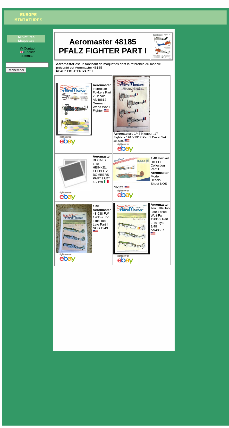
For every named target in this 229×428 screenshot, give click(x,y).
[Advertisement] (114, 307)
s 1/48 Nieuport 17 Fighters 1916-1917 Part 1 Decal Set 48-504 (139, 137)
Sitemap (27, 56)
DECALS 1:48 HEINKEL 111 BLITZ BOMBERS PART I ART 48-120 (102, 169)
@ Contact (27, 48)
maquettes (111, 64)
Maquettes (26, 40)
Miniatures (26, 37)
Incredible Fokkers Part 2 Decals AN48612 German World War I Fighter (102, 97)
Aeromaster (65, 64)
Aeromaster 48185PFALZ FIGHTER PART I (79, 69)
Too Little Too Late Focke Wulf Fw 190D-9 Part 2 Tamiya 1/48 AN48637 (160, 219)
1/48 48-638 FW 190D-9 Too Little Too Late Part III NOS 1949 (102, 218)
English (27, 52)
